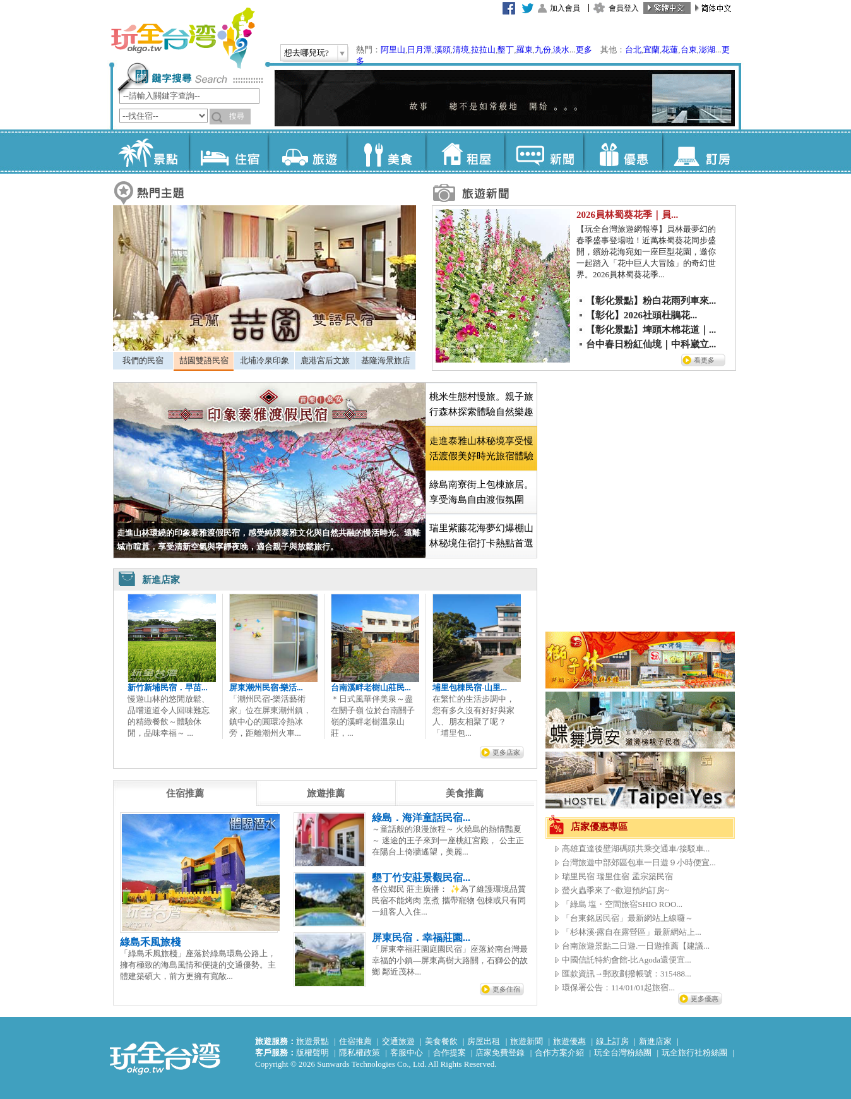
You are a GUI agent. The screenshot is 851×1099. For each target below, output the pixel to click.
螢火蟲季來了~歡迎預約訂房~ (615, 890)
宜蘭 (651, 49)
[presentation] (185, 793)
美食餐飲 (441, 1041)
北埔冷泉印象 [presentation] (264, 360)
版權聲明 (312, 1052)
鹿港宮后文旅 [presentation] (325, 360)
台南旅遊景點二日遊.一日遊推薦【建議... (636, 946)
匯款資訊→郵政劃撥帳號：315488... (626, 973)
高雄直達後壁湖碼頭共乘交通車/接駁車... (636, 848)
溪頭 (442, 49)
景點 (149, 151)
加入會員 (565, 8)
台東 (689, 49)
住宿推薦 (355, 1041)
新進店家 (655, 1041)
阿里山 (393, 49)
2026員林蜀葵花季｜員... (627, 215)
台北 (633, 49)
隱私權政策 (359, 1052)
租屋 (465, 151)
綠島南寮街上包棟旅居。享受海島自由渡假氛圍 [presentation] (481, 492)
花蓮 (670, 49)
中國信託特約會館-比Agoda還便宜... (626, 959)
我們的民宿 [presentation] (143, 360)
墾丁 (505, 49)
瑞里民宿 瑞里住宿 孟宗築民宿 (617, 876)
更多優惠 (704, 998)
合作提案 (449, 1052)
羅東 (524, 49)
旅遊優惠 (569, 1041)
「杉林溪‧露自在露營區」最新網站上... (631, 932)
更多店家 (506, 752)
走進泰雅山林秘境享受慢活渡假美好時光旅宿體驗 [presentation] (481, 448)
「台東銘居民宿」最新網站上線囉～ (627, 918)
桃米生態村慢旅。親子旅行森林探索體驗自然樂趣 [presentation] (481, 404)
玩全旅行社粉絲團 (694, 1052)
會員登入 (624, 8)
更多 (584, 49)
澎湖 (707, 49)
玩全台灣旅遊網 (182, 38)
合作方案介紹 (559, 1052)
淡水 (561, 49)
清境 (461, 49)
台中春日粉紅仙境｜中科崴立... (651, 344)
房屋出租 (483, 1041)
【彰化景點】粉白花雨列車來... (651, 301)
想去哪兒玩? (306, 52)
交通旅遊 (398, 1041)
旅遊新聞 (526, 1041)
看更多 (704, 360)
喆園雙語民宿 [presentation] (204, 360)
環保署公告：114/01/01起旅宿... (618, 987)
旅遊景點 (312, 1041)
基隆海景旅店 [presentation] (385, 360)
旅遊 (307, 151)
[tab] (143, 360)
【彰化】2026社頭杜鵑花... (641, 315)
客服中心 (406, 1052)
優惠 (622, 151)
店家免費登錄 (500, 1052)
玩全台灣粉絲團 (623, 1052)
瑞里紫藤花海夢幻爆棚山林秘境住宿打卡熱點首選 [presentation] (481, 535)
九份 (543, 49)
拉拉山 (483, 49)
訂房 (701, 151)
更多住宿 (506, 989)
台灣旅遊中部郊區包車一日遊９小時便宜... (639, 862)
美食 (386, 151)
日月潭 (419, 49)
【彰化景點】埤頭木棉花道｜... (651, 330)
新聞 (543, 151)
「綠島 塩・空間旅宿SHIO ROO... (622, 904)
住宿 (228, 151)
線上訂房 (612, 1041)
